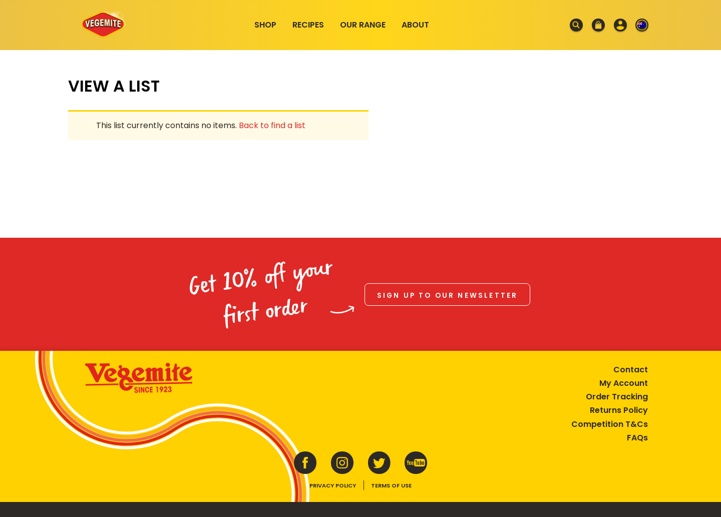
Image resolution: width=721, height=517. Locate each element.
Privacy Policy (332, 485)
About (415, 25)
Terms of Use (391, 485)
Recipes (308, 25)
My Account (623, 383)
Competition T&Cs (609, 424)
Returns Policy (619, 410)
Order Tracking (617, 396)
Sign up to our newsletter (447, 295)
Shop (265, 25)
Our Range (363, 25)
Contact (630, 369)
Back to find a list (272, 125)
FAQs (637, 437)
